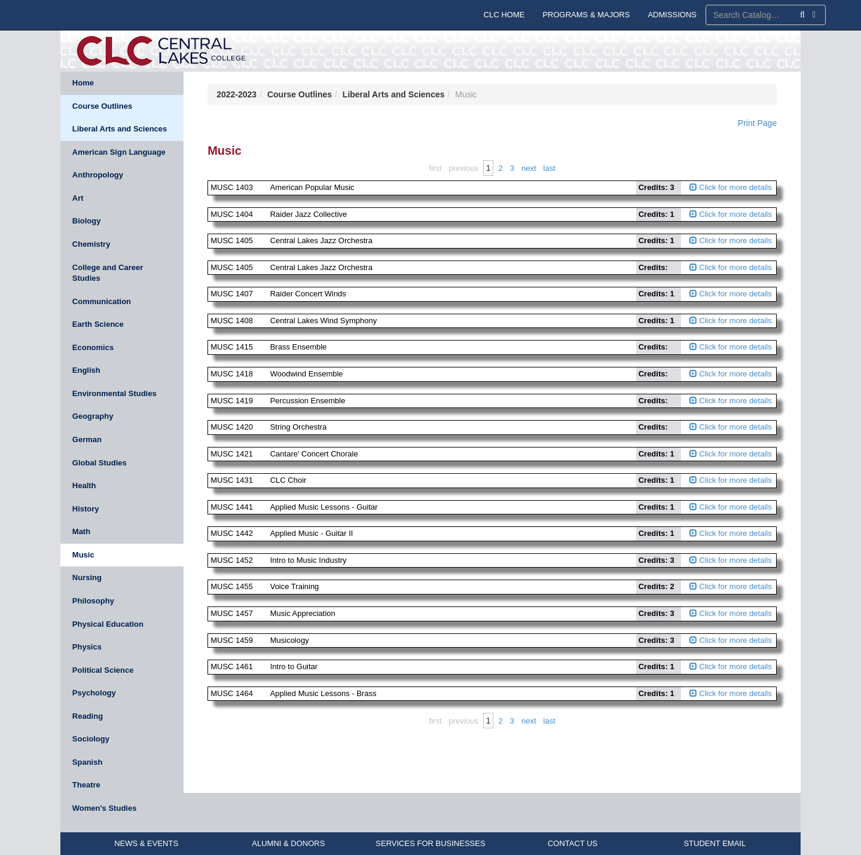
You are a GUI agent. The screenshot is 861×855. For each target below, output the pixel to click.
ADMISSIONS (672, 14)
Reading (87, 716)
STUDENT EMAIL (714, 843)
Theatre (86, 784)
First (435, 168)
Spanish (87, 762)
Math (81, 531)
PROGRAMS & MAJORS (586, 14)
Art (78, 198)
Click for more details (730, 187)
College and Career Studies (108, 273)
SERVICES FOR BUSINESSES (430, 843)
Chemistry (91, 244)
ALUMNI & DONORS (288, 843)
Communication (101, 301)
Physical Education (108, 624)
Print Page (757, 123)
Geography (93, 416)
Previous (463, 168)
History (85, 508)
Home (83, 82)
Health (84, 485)
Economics (93, 347)
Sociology (90, 738)
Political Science (103, 670)
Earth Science (98, 324)
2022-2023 (236, 94)
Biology (86, 220)
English (86, 370)
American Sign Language (119, 152)
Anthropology (97, 174)
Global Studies (99, 462)
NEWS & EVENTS (146, 843)
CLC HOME (504, 14)
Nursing (87, 577)
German (87, 439)
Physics (87, 646)
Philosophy (93, 600)
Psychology (94, 692)
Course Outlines (102, 106)
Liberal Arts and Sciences (119, 128)
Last (549, 168)
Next (528, 168)
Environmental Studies (114, 393)
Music (83, 554)
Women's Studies (104, 808)
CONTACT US (572, 843)
